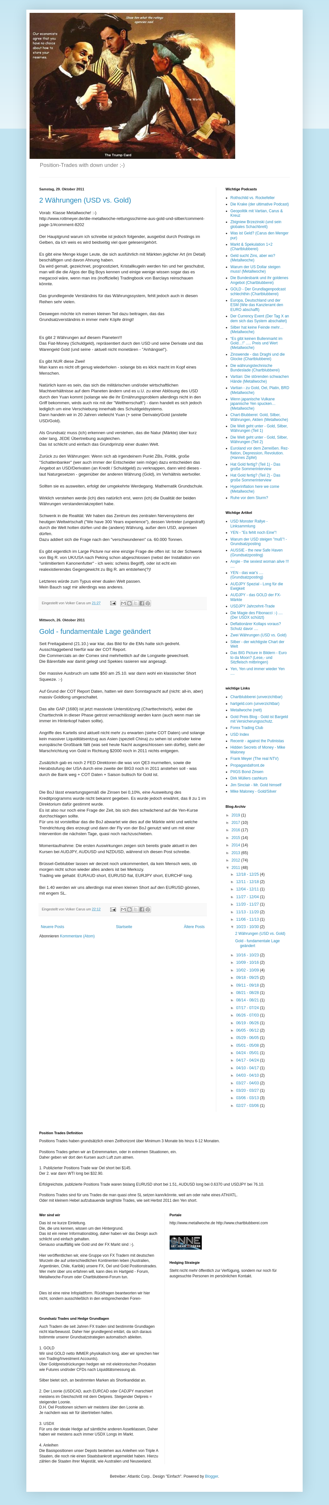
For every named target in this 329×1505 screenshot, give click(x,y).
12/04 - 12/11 (248, 889)
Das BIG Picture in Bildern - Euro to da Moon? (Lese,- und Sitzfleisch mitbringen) (258, 657)
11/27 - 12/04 (248, 897)
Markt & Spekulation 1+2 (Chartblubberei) (251, 246)
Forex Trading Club (246, 727)
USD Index (239, 734)
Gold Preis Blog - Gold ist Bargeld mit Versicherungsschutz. (259, 719)
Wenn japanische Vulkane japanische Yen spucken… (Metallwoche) (253, 404)
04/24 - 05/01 (248, 1053)
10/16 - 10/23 (248, 955)
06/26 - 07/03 (248, 1015)
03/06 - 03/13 (248, 1098)
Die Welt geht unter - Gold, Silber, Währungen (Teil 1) (259, 428)
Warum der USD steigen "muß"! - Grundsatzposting (258, 541)
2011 (236, 867)
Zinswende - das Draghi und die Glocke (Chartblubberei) (257, 356)
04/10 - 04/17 (248, 1068)
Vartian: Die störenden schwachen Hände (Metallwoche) (259, 378)
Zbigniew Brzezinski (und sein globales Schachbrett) (255, 224)
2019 (236, 815)
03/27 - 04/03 (248, 1083)
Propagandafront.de (247, 765)
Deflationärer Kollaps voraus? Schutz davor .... (255, 626)
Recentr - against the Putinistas (257, 741)
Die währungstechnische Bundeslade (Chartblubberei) (255, 367)
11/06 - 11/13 (248, 919)
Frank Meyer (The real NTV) (254, 758)
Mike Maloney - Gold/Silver (253, 791)
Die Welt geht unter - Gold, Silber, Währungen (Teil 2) (259, 439)
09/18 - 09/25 (248, 977)
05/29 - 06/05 (248, 1037)
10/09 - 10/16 (248, 962)
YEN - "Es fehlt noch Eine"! (253, 532)
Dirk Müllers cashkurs (248, 778)
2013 (236, 853)
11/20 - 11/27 (248, 904)
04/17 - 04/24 (248, 1060)
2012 (236, 860)
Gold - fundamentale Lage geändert (95, 631)
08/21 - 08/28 (248, 992)
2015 (236, 837)
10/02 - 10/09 (248, 970)
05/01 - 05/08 (248, 1045)
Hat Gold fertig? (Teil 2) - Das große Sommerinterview (255, 477)
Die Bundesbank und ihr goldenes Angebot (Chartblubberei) (259, 280)
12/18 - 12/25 (248, 874)
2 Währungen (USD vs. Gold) (85, 200)
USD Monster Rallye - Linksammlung (249, 523)
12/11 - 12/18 (248, 882)
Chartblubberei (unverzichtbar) (256, 697)
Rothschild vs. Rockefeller (252, 198)
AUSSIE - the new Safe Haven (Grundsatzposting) (256, 552)
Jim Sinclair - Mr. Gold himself (255, 785)
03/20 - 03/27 (248, 1090)
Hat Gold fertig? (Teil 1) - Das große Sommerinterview (255, 466)
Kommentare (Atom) (77, 936)
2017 (236, 822)
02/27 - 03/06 (248, 1105)
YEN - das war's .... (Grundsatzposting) (246, 574)
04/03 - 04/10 (248, 1075)
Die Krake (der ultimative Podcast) (259, 204)
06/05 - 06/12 (248, 1030)
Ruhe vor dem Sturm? (249, 498)
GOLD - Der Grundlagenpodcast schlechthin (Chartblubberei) (258, 291)
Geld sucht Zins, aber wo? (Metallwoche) (252, 257)
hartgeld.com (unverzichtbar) (255, 703)
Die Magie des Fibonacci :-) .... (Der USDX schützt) (256, 615)
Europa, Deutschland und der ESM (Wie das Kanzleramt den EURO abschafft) (256, 305)
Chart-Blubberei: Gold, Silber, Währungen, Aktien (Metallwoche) (259, 417)
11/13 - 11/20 (248, 912)
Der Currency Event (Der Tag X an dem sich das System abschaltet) (259, 318)
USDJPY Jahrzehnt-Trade (252, 606)
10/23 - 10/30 (248, 927)
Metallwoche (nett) (246, 710)
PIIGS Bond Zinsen (246, 772)
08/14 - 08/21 (248, 1000)
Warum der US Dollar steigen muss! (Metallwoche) (255, 269)
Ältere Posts (194, 927)
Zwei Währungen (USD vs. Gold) (258, 635)
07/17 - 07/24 (248, 1008)
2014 (236, 845)
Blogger (211, 1476)
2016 (236, 830)
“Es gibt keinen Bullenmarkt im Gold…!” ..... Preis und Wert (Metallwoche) (256, 343)
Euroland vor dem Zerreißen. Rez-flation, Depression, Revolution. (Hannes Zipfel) (259, 453)
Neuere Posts (52, 927)
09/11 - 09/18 (248, 985)
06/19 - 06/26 (248, 1023)
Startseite (124, 927)
